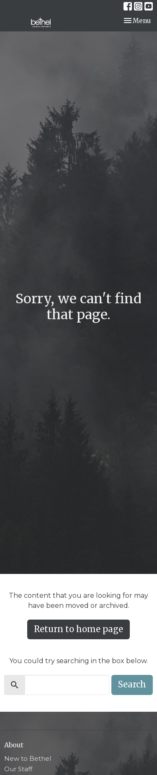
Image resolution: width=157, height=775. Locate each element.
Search (132, 684)
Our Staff (18, 769)
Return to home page (78, 629)
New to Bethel (27, 758)
